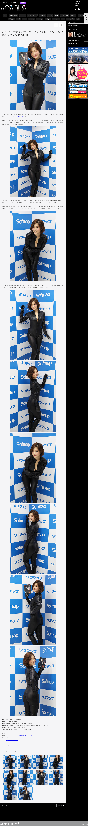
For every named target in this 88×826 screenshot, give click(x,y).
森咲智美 (31, 19)
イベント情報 (64, 15)
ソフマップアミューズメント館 (16, 116)
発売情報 (22, 15)
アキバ (50, 15)
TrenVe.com (77, 1)
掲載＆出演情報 (13, 15)
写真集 (56, 15)
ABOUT (77, 3)
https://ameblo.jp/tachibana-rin (15, 738)
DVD (5, 15)
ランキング (39, 19)
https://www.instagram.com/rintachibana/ (16, 742)
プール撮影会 (70, 19)
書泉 (63, 19)
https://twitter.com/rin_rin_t (12, 740)
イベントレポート (32, 15)
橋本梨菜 (73, 15)
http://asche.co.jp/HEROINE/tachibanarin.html (22, 735)
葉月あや (48, 19)
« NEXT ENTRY (4, 805)
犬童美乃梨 (81, 15)
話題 (78, 19)
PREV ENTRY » (61, 805)
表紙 (19, 19)
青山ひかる (11, 19)
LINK (76, 5)
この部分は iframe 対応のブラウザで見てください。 (33, 813)
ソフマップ (42, 15)
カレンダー (56, 19)
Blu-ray (24, 19)
